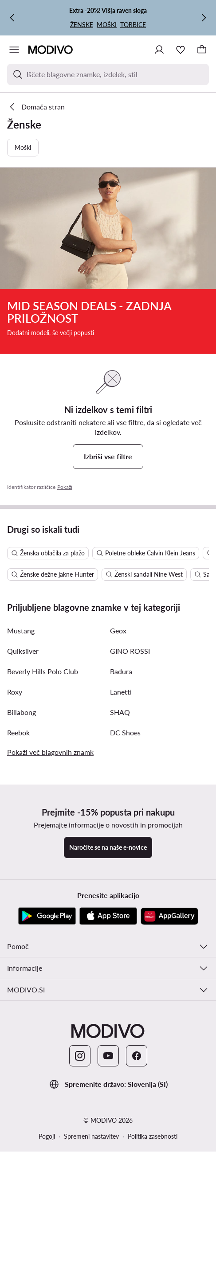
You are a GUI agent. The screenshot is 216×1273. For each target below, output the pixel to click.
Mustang (21, 815)
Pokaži (64, 487)
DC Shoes (125, 917)
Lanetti (121, 876)
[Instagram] (79, 1240)
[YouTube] (108, 1240)
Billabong (21, 897)
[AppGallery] (169, 1101)
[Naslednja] (203, 17)
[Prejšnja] (12, 17)
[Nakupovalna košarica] (201, 49)
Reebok (18, 917)
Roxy (14, 876)
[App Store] (108, 1101)
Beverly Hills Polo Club (42, 856)
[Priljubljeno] (180, 49)
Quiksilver (23, 836)
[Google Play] (47, 1101)
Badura (121, 856)
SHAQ (120, 897)
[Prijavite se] (159, 49)
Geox (118, 815)
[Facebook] (136, 1240)
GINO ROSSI (130, 836)
